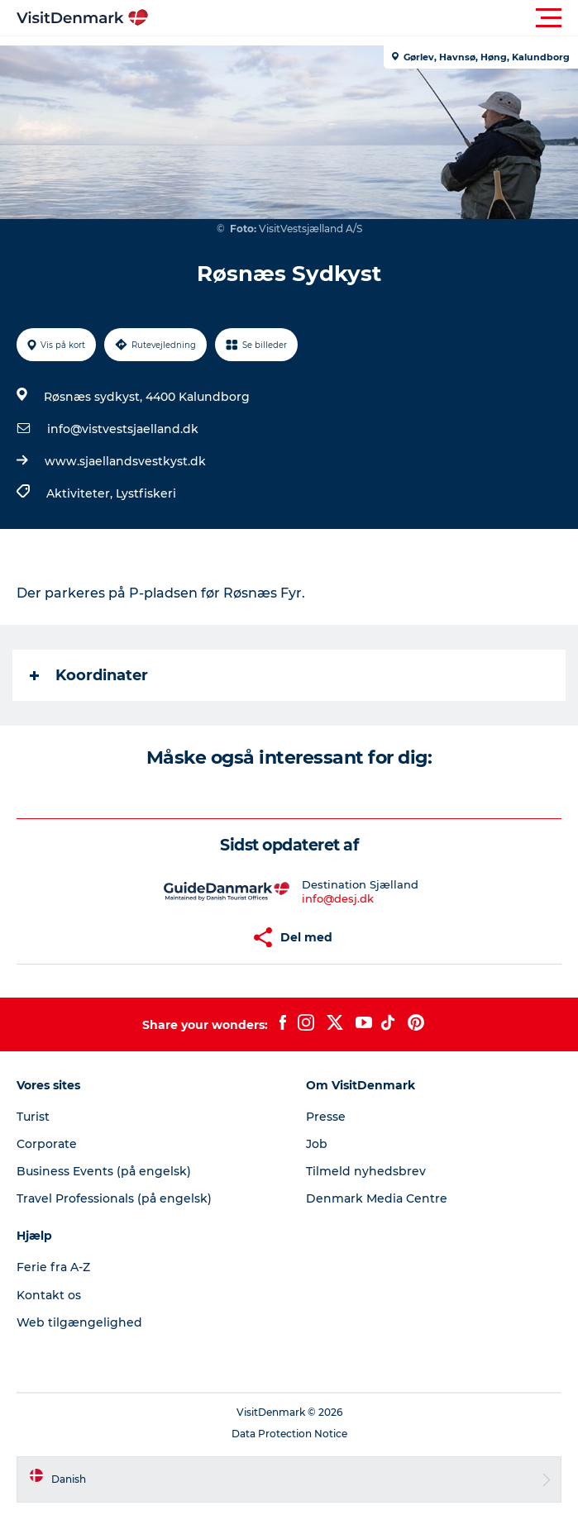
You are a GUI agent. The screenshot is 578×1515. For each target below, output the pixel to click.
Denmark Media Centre (376, 1198)
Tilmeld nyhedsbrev (366, 1171)
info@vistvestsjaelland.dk (122, 429)
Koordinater (89, 675)
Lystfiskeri (146, 493)
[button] (363, 18)
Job (316, 1143)
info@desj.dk (338, 898)
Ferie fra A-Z (53, 1267)
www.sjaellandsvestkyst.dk (125, 461)
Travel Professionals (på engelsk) (114, 1198)
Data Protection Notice (289, 1433)
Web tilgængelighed (79, 1322)
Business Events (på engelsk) (104, 1171)
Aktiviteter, (81, 493)
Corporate (47, 1143)
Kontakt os (49, 1295)
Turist (33, 1116)
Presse (326, 1116)
